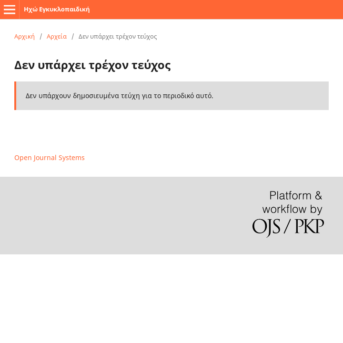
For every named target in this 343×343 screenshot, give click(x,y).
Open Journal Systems (49, 157)
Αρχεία (57, 36)
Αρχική (24, 36)
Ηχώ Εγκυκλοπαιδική (57, 9)
